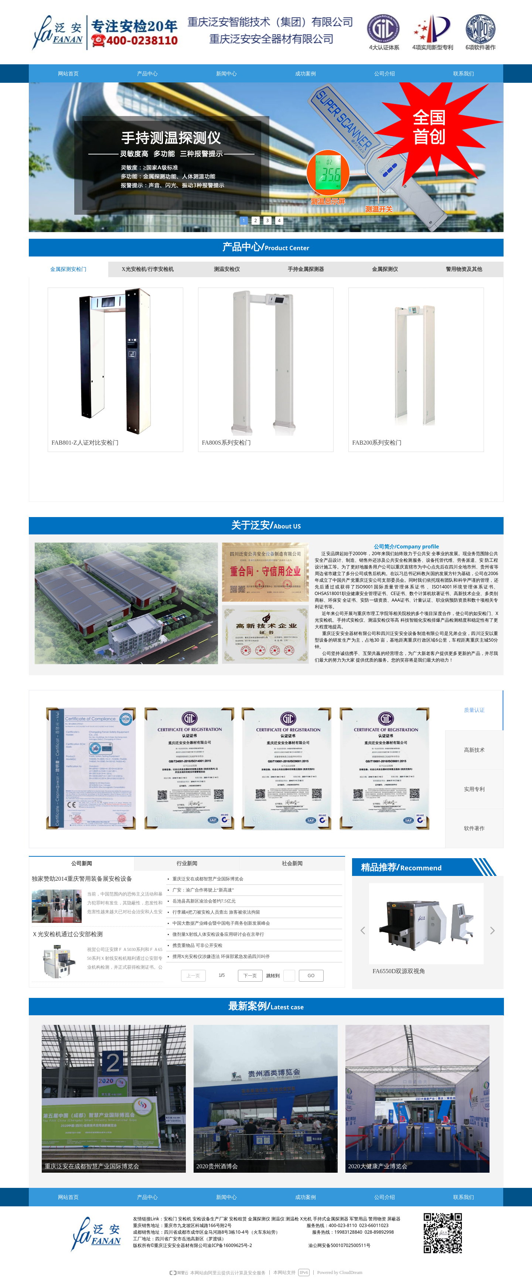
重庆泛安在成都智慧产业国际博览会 (208, 878)
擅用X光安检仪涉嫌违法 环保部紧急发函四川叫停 (221, 956)
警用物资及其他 (464, 269)
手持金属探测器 (306, 269)
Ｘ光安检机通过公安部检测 (67, 934)
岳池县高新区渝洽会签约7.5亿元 (204, 901)
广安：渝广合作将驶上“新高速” (203, 890)
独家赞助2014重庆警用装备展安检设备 (82, 879)
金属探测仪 (385, 269)
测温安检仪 (227, 269)
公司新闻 (81, 863)
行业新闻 (187, 863)
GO (311, 975)
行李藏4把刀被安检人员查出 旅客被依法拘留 (216, 912)
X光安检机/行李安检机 (148, 269)
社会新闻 (292, 863)
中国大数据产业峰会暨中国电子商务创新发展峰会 (221, 923)
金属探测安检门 (68, 269)
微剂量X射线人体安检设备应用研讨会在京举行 (219, 934)
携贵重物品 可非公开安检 (197, 945)
